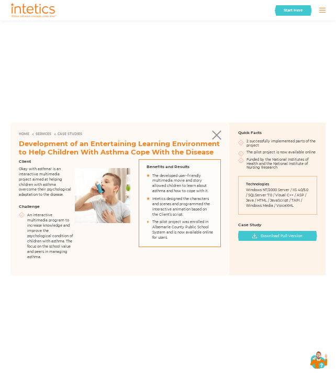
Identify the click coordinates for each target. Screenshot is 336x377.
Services (43, 134)
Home (24, 134)
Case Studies (70, 134)
